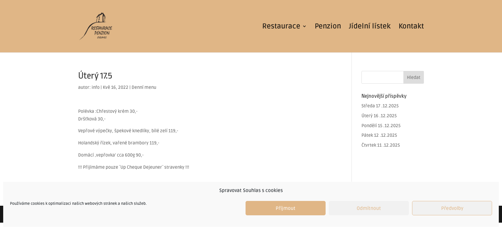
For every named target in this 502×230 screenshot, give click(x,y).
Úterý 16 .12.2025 (379, 116)
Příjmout (286, 208)
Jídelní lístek (370, 27)
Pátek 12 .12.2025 (379, 135)
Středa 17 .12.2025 (380, 106)
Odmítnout (369, 208)
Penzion (328, 27)
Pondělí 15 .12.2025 (381, 125)
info (96, 87)
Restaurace (281, 27)
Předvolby (452, 208)
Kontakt (411, 27)
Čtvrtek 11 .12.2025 (380, 145)
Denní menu (144, 87)
